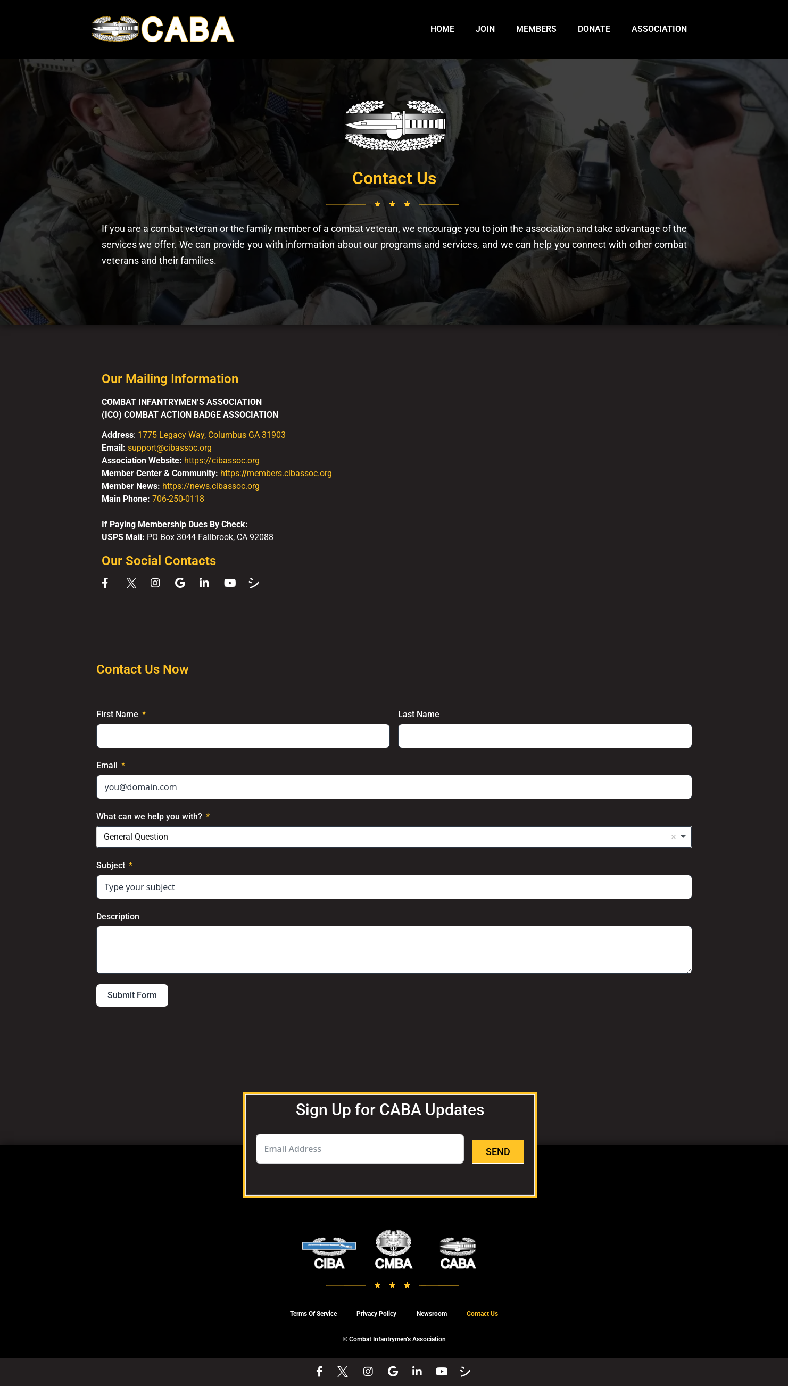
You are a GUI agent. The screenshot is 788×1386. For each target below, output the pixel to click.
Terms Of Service (311, 1314)
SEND (498, 1151)
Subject (110, 865)
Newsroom (432, 1314)
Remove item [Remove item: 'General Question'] (673, 837)
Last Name (418, 714)
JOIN (485, 29)
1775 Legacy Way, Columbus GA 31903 (212, 435)
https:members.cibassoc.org (276, 473)
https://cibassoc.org (222, 460)
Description (117, 916)
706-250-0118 (178, 499)
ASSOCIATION (659, 29)
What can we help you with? (149, 816)
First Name (117, 714)
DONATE (594, 29)
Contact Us (484, 1314)
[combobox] (394, 837)
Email (107, 765)
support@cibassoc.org (170, 448)
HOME (442, 29)
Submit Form (132, 995)
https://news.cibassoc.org (211, 486)
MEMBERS (536, 29)
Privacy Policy (376, 1314)
